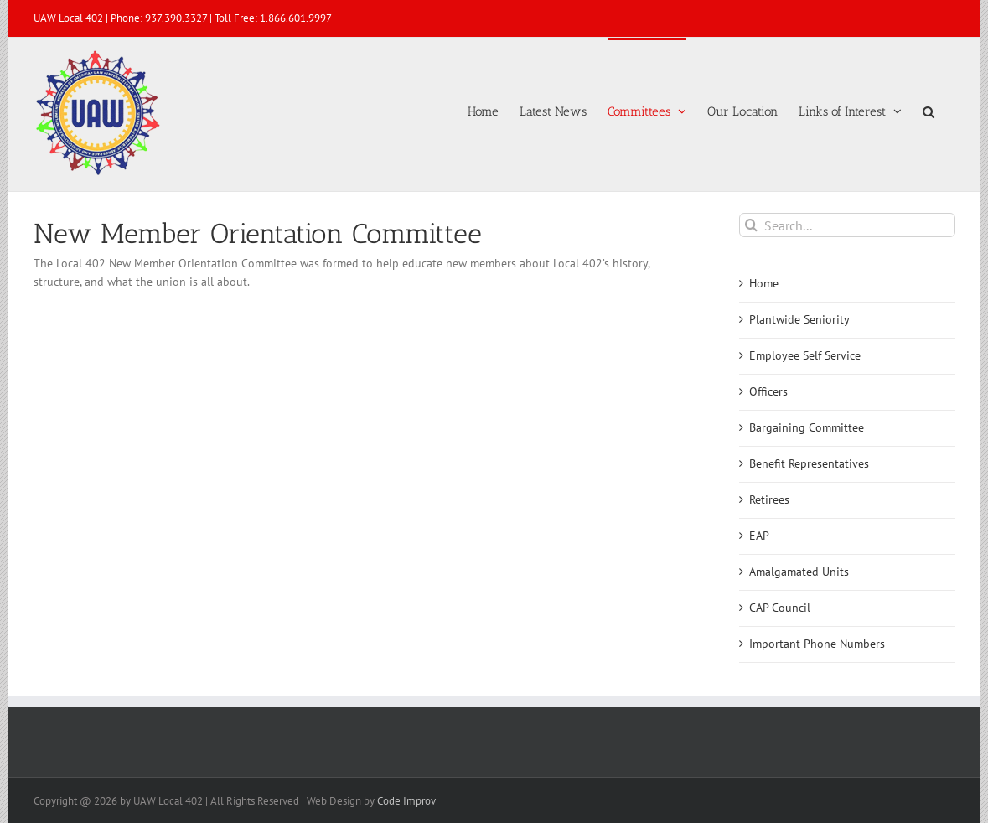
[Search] (751, 225)
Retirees (769, 499)
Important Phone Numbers (817, 643)
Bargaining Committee (806, 427)
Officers (768, 391)
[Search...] (846, 225)
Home (764, 283)
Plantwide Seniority (799, 319)
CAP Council (779, 607)
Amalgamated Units (799, 571)
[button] (928, 110)
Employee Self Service (805, 355)
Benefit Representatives (809, 463)
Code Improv (406, 801)
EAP (759, 535)
